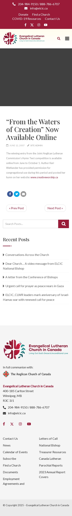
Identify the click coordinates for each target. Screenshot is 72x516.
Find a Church (41, 14)
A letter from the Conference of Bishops (31, 277)
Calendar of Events (15, 452)
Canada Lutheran (50, 458)
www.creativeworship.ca (44, 177)
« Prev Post (16, 208)
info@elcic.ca (17, 413)
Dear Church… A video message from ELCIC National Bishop (33, 266)
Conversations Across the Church (27, 254)
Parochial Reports (51, 465)
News (7, 445)
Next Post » (55, 208)
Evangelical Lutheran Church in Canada (47, 505)
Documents (10, 472)
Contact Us (52, 18)
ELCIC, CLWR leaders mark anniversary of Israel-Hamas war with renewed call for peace (36, 297)
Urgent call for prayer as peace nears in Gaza (34, 286)
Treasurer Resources (52, 452)
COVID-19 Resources (26, 18)
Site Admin (36, 145)
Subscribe (9, 458)
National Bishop (49, 445)
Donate (23, 14)
